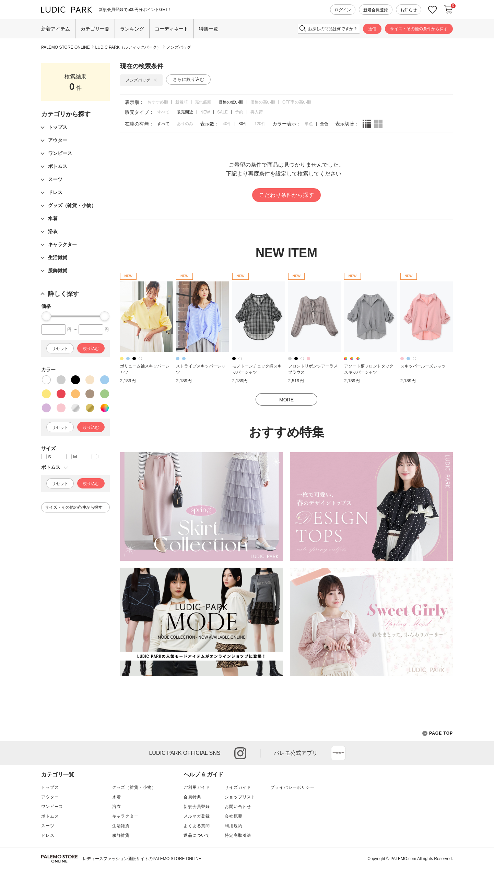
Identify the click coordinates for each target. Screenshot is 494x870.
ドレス (48, 835)
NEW (205, 112)
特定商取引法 (238, 835)
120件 (260, 123)
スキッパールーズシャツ (423, 366)
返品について (197, 835)
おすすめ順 (158, 102)
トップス (50, 787)
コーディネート (171, 29)
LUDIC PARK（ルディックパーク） (128, 47)
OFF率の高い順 (296, 102)
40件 (227, 123)
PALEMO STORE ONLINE (65, 47)
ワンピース (52, 806)
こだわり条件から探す (286, 195)
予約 (239, 112)
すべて (163, 112)
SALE (222, 112)
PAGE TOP (437, 733)
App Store (338, 753)
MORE (286, 399)
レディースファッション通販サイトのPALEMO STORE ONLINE (142, 858)
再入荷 (256, 112)
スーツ (48, 825)
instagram (240, 753)
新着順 (181, 102)
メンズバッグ (178, 47)
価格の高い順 (262, 102)
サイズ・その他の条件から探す (419, 28)
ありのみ (185, 123)
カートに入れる (448, 9)
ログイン (342, 10)
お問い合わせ (238, 806)
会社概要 (233, 816)
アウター (50, 797)
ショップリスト (240, 797)
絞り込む (91, 348)
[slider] (46, 316)
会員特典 (192, 797)
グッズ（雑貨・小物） (134, 787)
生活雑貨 (121, 825)
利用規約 (233, 825)
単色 (309, 123)
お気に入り (432, 10)
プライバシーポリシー (292, 787)
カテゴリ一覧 (95, 29)
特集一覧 (208, 29)
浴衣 (116, 806)
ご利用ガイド (197, 787)
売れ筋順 (203, 102)
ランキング (132, 29)
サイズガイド (238, 787)
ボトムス (50, 816)
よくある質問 (197, 825)
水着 (116, 797)
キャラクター (125, 816)
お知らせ (408, 10)
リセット (60, 348)
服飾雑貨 (121, 835)
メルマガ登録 (197, 816)
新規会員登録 (375, 10)
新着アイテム (55, 29)
